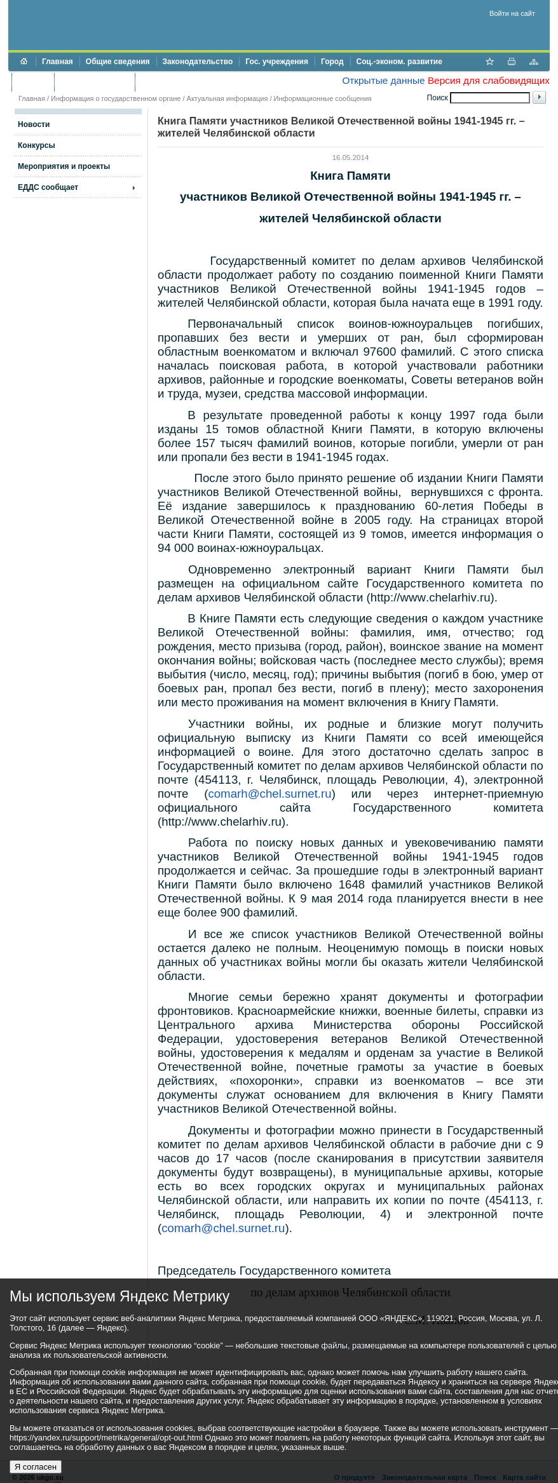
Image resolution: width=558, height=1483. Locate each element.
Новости (34, 124)
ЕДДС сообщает (48, 187)
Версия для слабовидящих (489, 80)
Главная (57, 61)
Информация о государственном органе (115, 98)
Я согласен (36, 1467)
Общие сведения (118, 61)
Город (332, 61)
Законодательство (198, 61)
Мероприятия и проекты (64, 166)
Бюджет (33, 81)
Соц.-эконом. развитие (399, 61)
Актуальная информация (227, 98)
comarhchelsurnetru (269, 793)
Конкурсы (36, 145)
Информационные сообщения (323, 98)
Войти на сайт (512, 13)
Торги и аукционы (94, 81)
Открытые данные (383, 80)
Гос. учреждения (276, 61)
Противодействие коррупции (196, 81)
